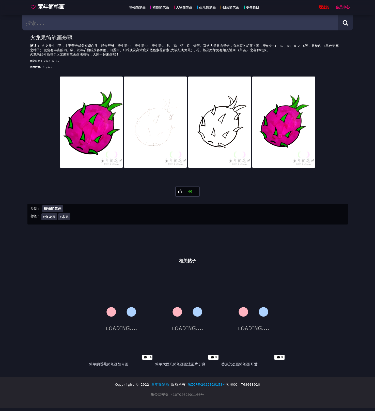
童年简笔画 (160, 387)
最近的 (324, 7)
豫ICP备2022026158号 (207, 387)
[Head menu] (192, 7)
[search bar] (180, 22)
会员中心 (342, 7)
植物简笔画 (52, 210)
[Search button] (345, 22)
